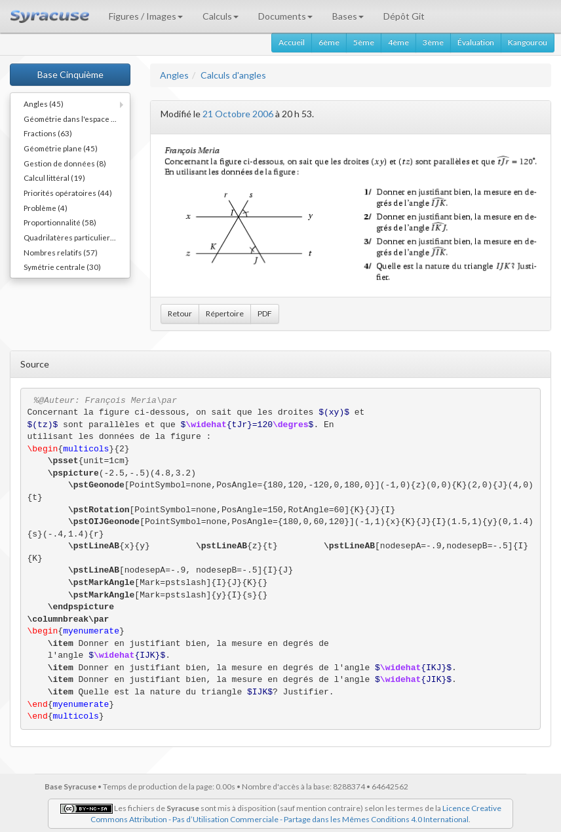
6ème (329, 42)
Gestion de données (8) (65, 163)
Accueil (292, 42)
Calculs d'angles (233, 75)
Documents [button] (285, 16)
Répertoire (225, 313)
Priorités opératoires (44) (68, 192)
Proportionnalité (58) (60, 222)
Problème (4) (46, 207)
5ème (363, 42)
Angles (174, 75)
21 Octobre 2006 (238, 113)
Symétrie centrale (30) (62, 266)
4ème (398, 42)
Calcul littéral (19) (54, 177)
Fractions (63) (48, 133)
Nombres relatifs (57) (61, 252)
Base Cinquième (70, 74)
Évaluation (475, 42)
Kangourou (527, 42)
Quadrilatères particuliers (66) (77, 237)
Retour (180, 313)
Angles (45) (44, 103)
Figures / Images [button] (146, 16)
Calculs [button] (221, 16)
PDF (265, 313)
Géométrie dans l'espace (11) (74, 118)
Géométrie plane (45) (61, 148)
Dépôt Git (404, 16)
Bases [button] (348, 16)
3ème (433, 42)
